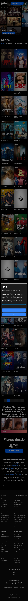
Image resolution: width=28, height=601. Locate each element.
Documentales (4, 521)
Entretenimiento (4, 523)
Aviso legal (16, 587)
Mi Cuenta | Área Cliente (19, 538)
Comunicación (17, 562)
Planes (15, 551)
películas (18, 474)
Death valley (17, 233)
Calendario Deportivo (5, 556)
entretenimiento (17, 476)
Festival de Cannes (18, 519)
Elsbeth (3, 325)
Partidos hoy (3, 558)
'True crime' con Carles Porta (20, 517)
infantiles (10, 468)
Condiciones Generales (18, 540)
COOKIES (14, 589)
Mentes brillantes (5, 116)
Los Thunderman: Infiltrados (5, 372)
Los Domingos (17, 498)
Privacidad (22, 587)
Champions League (5, 536)
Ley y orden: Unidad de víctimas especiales (20, 210)
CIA (15, 256)
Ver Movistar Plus (17, 534)
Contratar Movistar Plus (19, 543)
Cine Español (3, 502)
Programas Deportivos (18, 523)
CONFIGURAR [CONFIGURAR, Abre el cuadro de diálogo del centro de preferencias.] (14, 306)
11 (19, 400)
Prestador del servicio (8, 587)
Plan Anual (16, 555)
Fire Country (4, 279)
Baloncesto (3, 545)
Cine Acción (3, 506)
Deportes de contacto (5, 553)
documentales (10, 474)
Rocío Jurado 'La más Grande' (20, 515)
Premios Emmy (16, 479)
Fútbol (14, 7)
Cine (8, 7)
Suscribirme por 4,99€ (8, 33)
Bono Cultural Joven (18, 556)
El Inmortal (4, 92)
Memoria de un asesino (7, 69)
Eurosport (3, 555)
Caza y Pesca (16, 524)
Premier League (4, 540)
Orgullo (2, 524)
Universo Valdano (4, 543)
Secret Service (18, 163)
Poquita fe (17, 140)
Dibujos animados (17, 521)
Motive (16, 371)
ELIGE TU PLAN (14, 451)
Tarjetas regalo (17, 560)
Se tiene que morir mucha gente (19, 92)
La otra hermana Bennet (19, 117)
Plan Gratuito (16, 553)
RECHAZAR (14, 310)
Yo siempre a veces (6, 233)
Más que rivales (18, 186)
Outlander (4, 186)
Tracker (16, 348)
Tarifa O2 (16, 558)
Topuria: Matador (4, 551)
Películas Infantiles (5, 511)
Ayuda (14, 573)
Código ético (16, 541)
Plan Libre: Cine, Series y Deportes (19, 546)
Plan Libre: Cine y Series (19, 549)
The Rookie (4, 209)
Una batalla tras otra (18, 502)
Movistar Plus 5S (17, 526)
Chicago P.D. (4, 163)
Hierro (3, 395)
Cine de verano (4, 509)
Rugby (2, 549)
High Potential (5, 348)
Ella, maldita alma (19, 69)
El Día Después (4, 541)
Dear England (18, 325)
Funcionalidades (17, 536)
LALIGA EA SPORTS (5, 538)
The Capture (4, 140)
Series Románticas (5, 517)
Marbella (3, 256)
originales (15, 465)
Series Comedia (4, 519)
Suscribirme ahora (17, 3)
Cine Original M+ (4, 500)
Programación (4, 560)
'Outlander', (18, 464)
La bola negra (17, 500)
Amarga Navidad (17, 504)
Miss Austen (17, 395)
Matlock (16, 279)
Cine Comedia (4, 504)
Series (3, 7)
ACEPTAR (14, 314)
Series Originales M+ (5, 515)
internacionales (6, 464)
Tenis (19, 7)
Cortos (2, 508)
